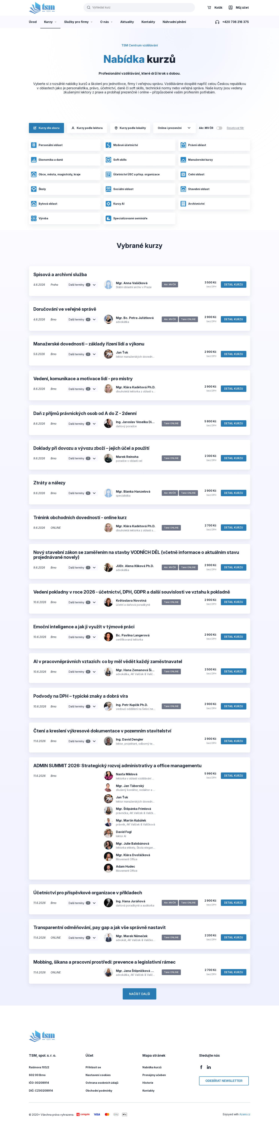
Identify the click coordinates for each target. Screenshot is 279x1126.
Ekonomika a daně (47, 160)
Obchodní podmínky (99, 1090)
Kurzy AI (114, 204)
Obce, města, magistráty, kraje (55, 174)
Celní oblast (192, 174)
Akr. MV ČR (206, 127)
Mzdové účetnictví (121, 145)
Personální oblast (46, 145)
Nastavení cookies (98, 1075)
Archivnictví (192, 204)
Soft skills (116, 160)
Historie (147, 1082)
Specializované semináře (126, 218)
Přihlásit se (93, 1067)
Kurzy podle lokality (130, 128)
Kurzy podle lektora (87, 127)
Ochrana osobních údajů (102, 1082)
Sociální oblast (119, 189)
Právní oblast (193, 145)
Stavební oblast (194, 189)
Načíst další (139, 994)
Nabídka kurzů (152, 1067)
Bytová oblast (44, 204)
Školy (38, 189)
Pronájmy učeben (154, 1075)
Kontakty (148, 1090)
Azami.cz (244, 1114)
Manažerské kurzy (196, 160)
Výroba (39, 218)
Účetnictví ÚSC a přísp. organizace (132, 174)
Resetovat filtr (235, 127)
